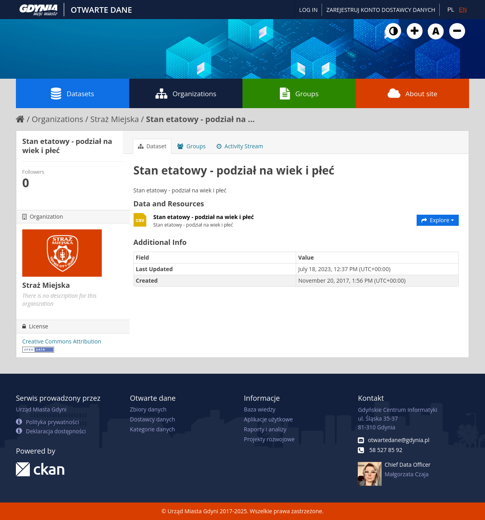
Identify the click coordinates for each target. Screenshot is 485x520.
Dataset (152, 146)
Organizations (185, 93)
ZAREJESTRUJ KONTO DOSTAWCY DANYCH (380, 10)
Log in (308, 10)
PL (450, 9)
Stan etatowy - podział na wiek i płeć (203, 217)
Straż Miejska (114, 119)
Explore (437, 220)
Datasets (72, 93)
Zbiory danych (148, 409)
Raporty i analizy (265, 429)
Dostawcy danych (152, 419)
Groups (299, 93)
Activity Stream (240, 146)
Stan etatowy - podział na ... (200, 119)
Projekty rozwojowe (269, 439)
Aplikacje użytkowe (268, 419)
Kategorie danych (152, 429)
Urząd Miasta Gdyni (41, 409)
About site (412, 93)
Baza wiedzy (259, 409)
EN (463, 9)
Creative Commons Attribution (61, 341)
